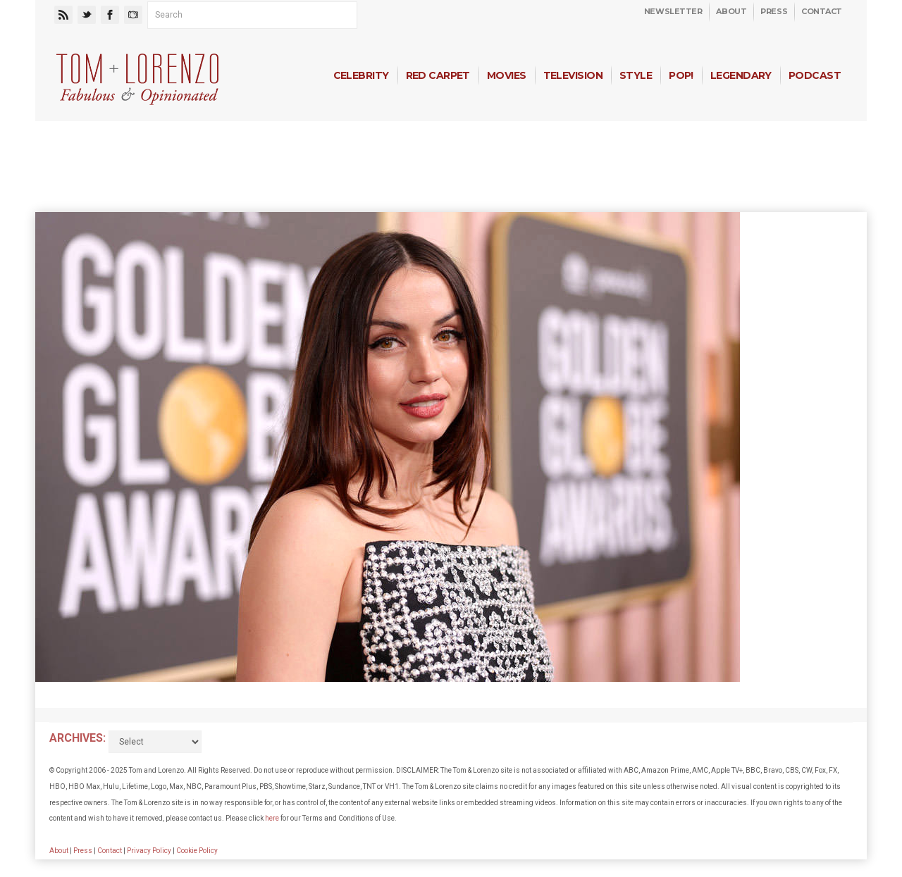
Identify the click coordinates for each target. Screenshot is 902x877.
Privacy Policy (149, 850)
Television (573, 75)
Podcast (815, 75)
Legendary (741, 75)
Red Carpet (438, 75)
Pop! (681, 75)
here (272, 818)
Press (773, 11)
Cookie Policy (197, 850)
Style (635, 75)
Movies (506, 75)
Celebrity (361, 75)
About (731, 11)
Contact (821, 11)
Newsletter (673, 11)
